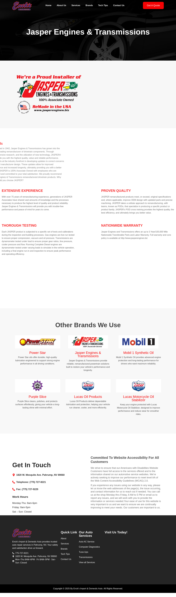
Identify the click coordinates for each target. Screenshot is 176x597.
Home (48, 5)
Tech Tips (103, 5)
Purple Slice (37, 398)
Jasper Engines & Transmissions (88, 355)
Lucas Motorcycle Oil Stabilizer (138, 399)
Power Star (37, 354)
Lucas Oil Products (88, 398)
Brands (89, 5)
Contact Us (118, 5)
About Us (61, 5)
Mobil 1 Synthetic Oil (138, 354)
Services (75, 5)
